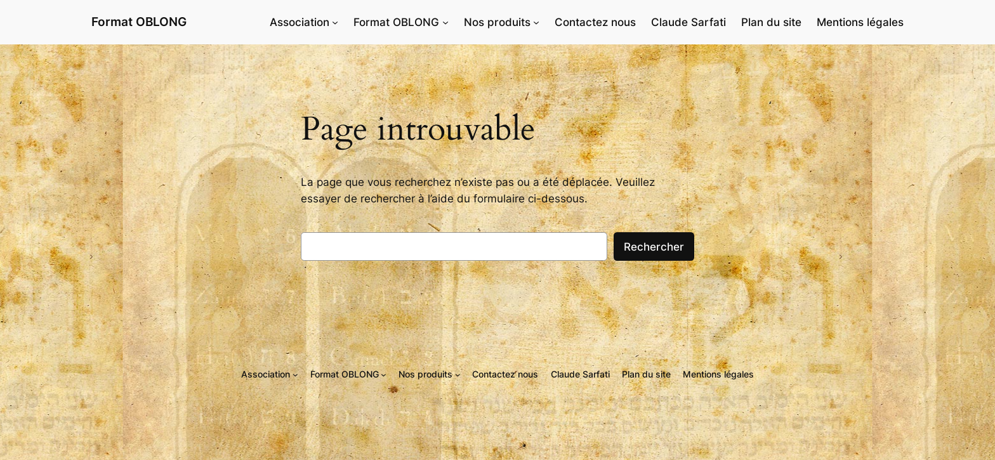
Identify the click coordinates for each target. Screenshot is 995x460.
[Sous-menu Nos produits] (536, 22)
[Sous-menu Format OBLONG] (445, 22)
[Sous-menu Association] (335, 22)
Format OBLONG (139, 21)
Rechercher (654, 246)
